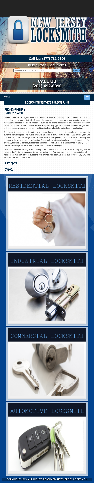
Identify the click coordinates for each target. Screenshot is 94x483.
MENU (7, 97)
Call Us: (47, 58)
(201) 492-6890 (47, 86)
